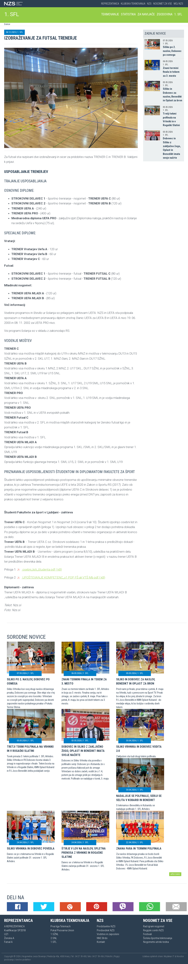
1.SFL (53, 942)
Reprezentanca (110, 3)
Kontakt (101, 942)
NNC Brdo (102, 938)
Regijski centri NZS (153, 930)
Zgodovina (164, 14)
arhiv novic (175, 874)
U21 (6, 934)
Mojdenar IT (169, 956)
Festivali (147, 934)
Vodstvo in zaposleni (108, 934)
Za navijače (146, 14)
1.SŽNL (54, 934)
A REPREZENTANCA (14, 926)
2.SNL (53, 938)
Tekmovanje (110, 14)
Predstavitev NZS (106, 926)
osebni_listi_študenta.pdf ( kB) (39, 569)
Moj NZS (178, 3)
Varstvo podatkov (23, 959)
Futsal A (8, 942)
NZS (149, 3)
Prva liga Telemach (60, 926)
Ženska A (9, 938)
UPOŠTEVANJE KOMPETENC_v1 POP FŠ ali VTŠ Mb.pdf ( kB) (61, 577)
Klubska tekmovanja (133, 3)
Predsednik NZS (106, 930)
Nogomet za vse (162, 3)
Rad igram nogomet (153, 926)
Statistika (128, 14)
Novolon (180, 956)
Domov (7, 24)
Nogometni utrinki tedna (156, 942)
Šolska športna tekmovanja (157, 938)
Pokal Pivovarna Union (62, 930)
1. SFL (11, 14)
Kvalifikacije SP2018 (15, 930)
